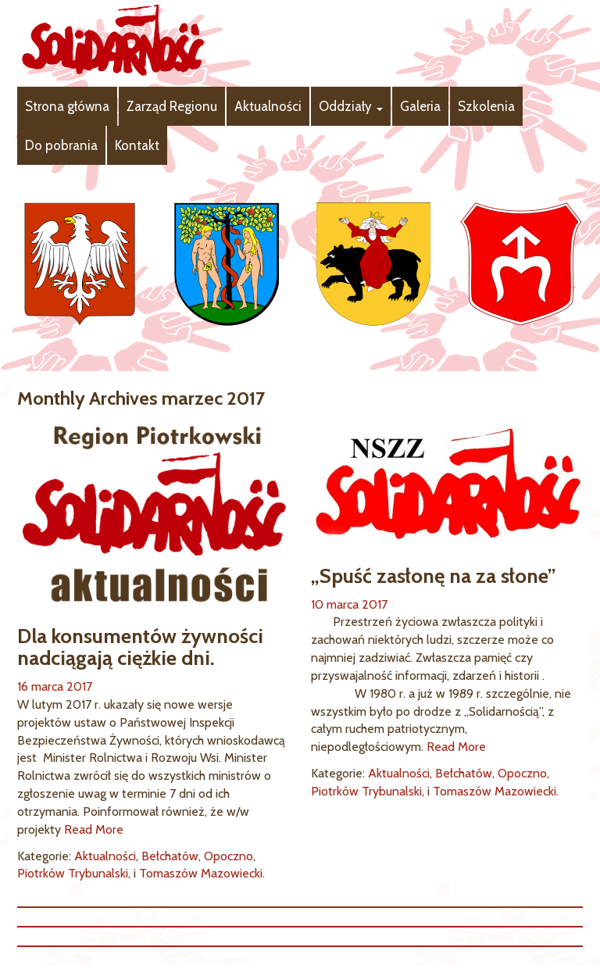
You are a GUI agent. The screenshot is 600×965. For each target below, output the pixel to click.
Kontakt (137, 145)
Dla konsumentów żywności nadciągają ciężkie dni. (140, 647)
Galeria (420, 106)
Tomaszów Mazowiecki (200, 873)
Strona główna (67, 106)
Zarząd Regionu (172, 106)
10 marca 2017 (349, 604)
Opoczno (228, 856)
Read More (93, 829)
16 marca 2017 (54, 686)
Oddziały (351, 106)
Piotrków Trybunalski (72, 873)
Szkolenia (486, 106)
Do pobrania (61, 145)
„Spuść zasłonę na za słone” (433, 575)
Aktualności (268, 106)
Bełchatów (169, 856)
